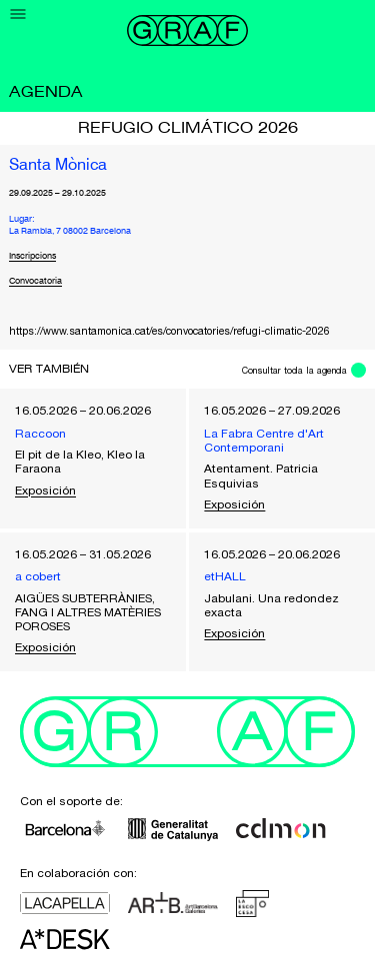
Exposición (45, 490)
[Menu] (18, 14)
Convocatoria (35, 281)
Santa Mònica (58, 166)
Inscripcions (32, 256)
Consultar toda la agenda (294, 371)
